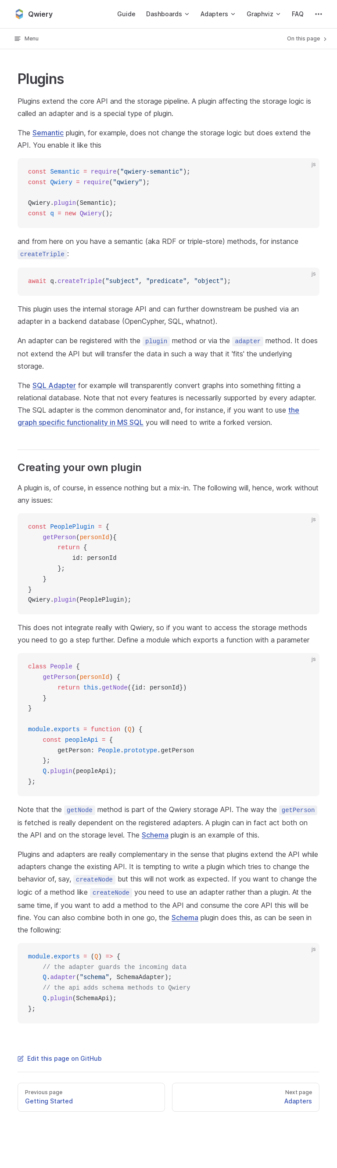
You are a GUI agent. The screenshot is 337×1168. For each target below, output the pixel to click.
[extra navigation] (318, 14)
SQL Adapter (54, 385)
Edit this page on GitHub (60, 1058)
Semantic (48, 132)
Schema (155, 835)
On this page (307, 38)
